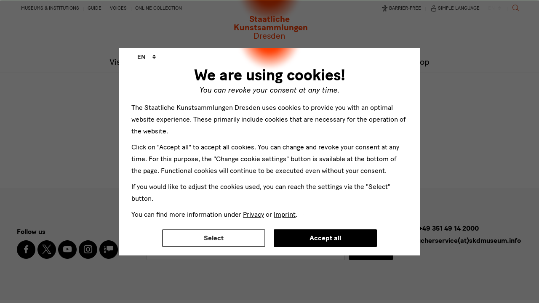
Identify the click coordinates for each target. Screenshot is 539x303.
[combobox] (146, 57)
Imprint (285, 214)
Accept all (325, 238)
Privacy (253, 214)
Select (214, 238)
